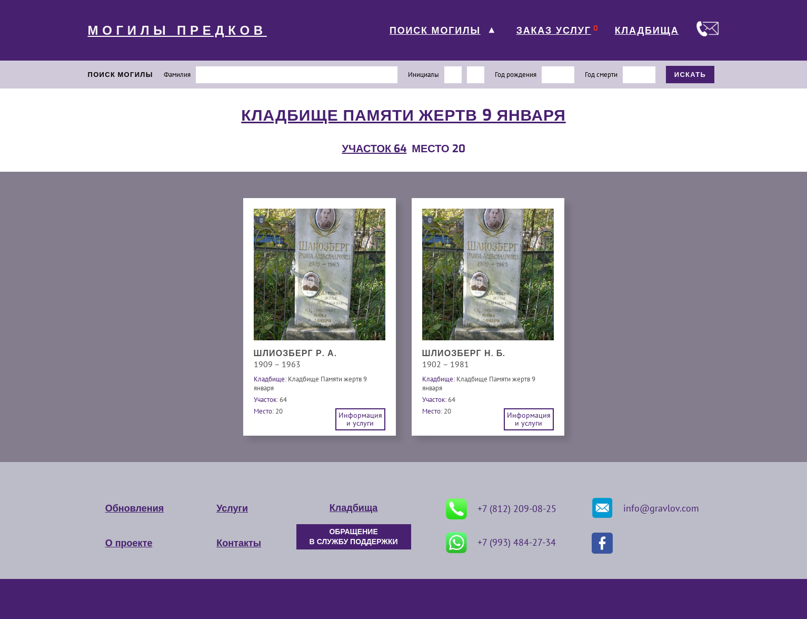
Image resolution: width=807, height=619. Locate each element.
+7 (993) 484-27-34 (501, 542)
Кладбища (353, 508)
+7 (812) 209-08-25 (501, 508)
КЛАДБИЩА (647, 30)
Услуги (232, 508)
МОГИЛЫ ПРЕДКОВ (177, 30)
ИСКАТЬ (690, 74)
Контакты (238, 543)
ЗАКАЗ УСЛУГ (553, 30)
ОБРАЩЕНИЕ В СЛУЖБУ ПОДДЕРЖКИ (354, 537)
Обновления (134, 508)
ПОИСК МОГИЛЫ (435, 30)
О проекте (129, 543)
